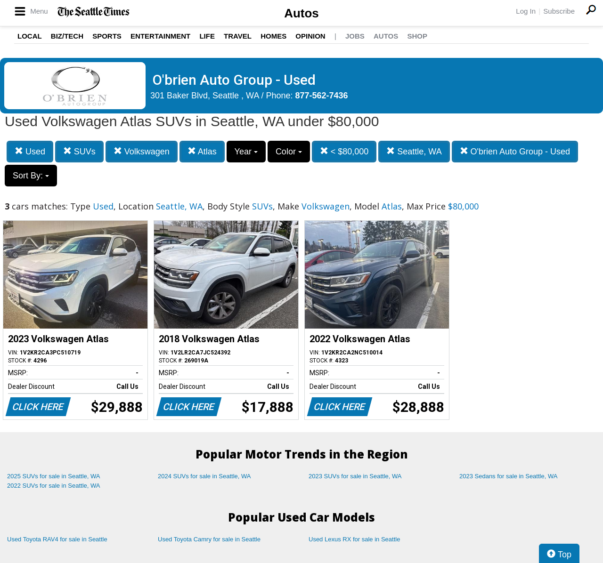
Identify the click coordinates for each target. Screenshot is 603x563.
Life (207, 36)
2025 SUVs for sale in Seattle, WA (53, 476)
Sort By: (31, 175)
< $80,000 (344, 151)
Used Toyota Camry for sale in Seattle (209, 539)
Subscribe (559, 11)
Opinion (310, 36)
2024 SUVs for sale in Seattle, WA (204, 476)
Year (246, 151)
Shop (417, 36)
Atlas (202, 151)
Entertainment (160, 36)
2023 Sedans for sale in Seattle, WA (508, 476)
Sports (107, 36)
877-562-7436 (321, 95)
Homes (273, 36)
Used (30, 151)
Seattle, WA (413, 151)
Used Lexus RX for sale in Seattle (354, 539)
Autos (301, 13)
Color (289, 151)
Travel (238, 36)
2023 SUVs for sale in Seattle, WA (355, 476)
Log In (526, 11)
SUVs (79, 151)
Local (29, 36)
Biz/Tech (67, 36)
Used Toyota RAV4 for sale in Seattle (57, 539)
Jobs (355, 36)
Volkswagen (142, 151)
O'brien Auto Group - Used (515, 151)
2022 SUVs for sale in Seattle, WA (53, 485)
